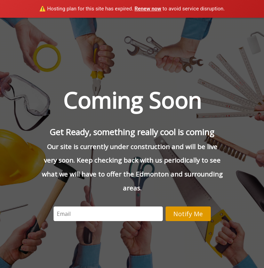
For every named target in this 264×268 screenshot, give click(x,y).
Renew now (148, 9)
